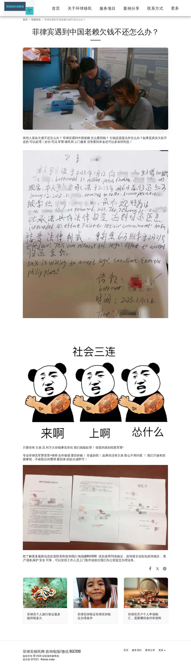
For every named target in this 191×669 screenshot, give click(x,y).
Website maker (48, 659)
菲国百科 (36, 19)
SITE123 (35, 659)
